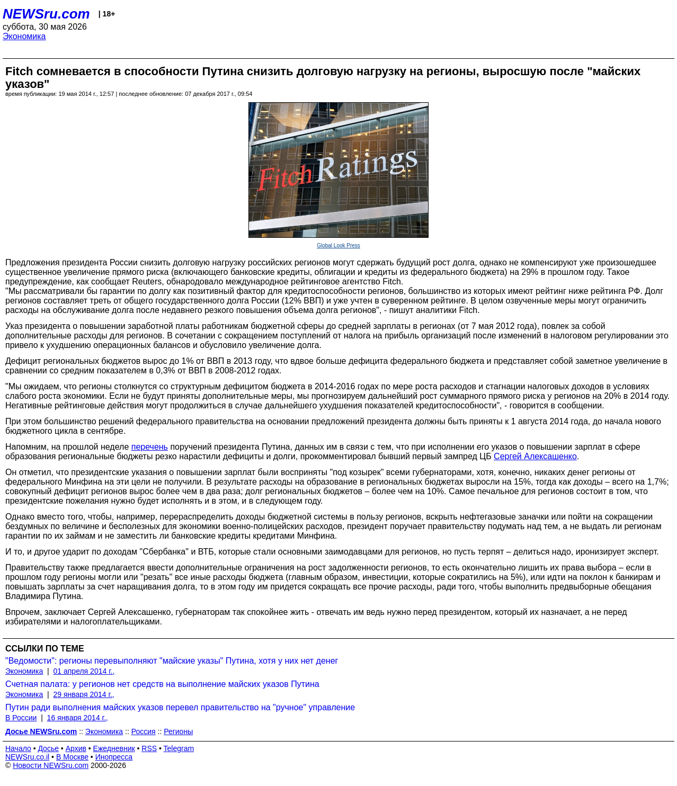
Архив (76, 748)
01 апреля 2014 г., (84, 671)
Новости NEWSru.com (50, 765)
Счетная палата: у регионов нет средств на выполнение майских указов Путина (162, 684)
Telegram (179, 748)
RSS (149, 748)
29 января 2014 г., (84, 694)
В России (21, 717)
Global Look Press (338, 245)
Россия (143, 731)
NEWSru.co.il (27, 757)
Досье (48, 748)
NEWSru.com (46, 14)
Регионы (178, 731)
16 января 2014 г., (77, 717)
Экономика (24, 36)
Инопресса (114, 757)
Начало (18, 748)
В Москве (72, 757)
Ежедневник (114, 748)
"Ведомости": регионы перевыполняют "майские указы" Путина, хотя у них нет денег (171, 660)
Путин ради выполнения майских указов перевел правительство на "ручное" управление (180, 707)
